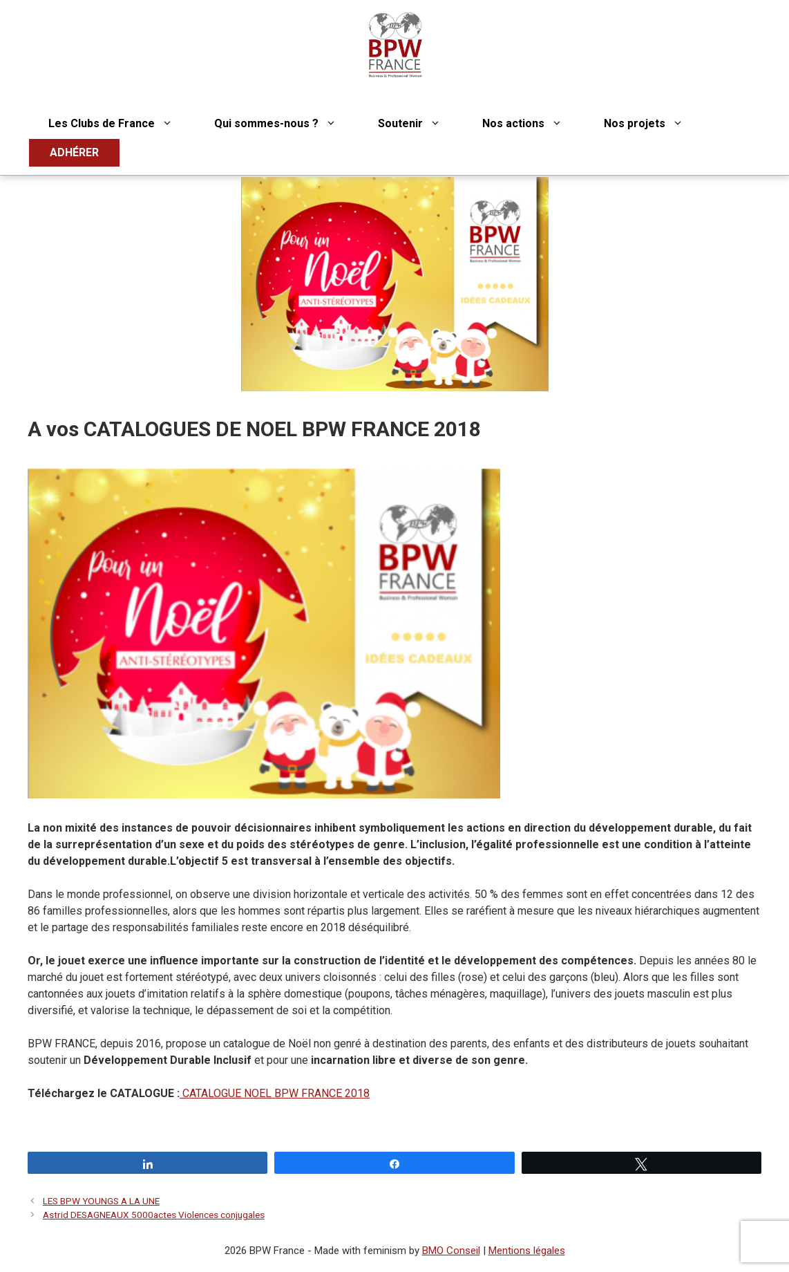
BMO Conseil (451, 1250)
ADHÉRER (74, 152)
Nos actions (532, 124)
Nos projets (654, 124)
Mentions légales (526, 1250)
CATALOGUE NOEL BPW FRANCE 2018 (275, 1093)
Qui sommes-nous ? (285, 124)
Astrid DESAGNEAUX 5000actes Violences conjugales (154, 1214)
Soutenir (420, 124)
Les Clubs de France (120, 124)
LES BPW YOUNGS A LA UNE (101, 1200)
